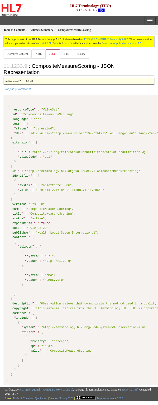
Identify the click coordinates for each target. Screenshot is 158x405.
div (18, 133)
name (15, 209)
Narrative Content (17, 53)
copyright (20, 308)
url (22, 152)
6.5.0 (45, 43)
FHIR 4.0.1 (128, 389)
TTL (66, 53)
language (19, 119)
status (21, 128)
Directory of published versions (120, 43)
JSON (52, 53)
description (22, 303)
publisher (20, 232)
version (18, 204)
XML (38, 53)
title (16, 213)
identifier (21, 176)
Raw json (9, 89)
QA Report (41, 398)
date (15, 228)
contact (18, 237)
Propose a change (108, 398)
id (14, 114)
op (32, 346)
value (24, 190)
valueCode (27, 157)
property (37, 341)
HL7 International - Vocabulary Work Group (44, 389)
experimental (23, 223)
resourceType (23, 109)
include (22, 317)
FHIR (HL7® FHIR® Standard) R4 (104, 39)
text (15, 124)
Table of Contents (23, 398)
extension (20, 142)
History (81, 53)
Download (22, 89)
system (24, 185)
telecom (25, 246)
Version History (60, 398)
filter (28, 332)
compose (18, 313)
